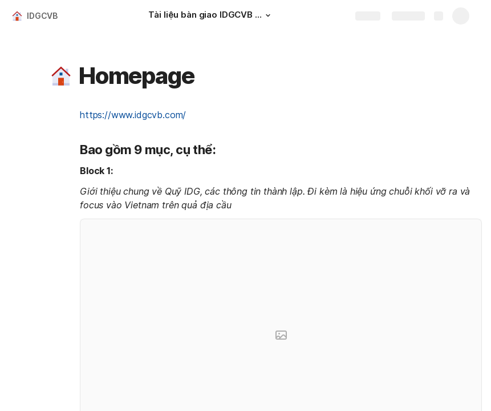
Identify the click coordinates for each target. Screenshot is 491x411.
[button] (268, 15)
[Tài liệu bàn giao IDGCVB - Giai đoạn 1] (211, 16)
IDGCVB (42, 16)
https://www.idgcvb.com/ (133, 114)
